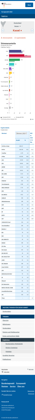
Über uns (20, 386)
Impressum (31, 394)
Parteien (4, 386)
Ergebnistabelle (21, 38)
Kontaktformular (7, 395)
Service (12, 386)
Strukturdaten (7, 328)
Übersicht (5, 320)
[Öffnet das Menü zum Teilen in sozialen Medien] (5, 372)
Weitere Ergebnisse (11, 348)
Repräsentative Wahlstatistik (14, 344)
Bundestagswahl (7, 383)
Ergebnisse (4, 16)
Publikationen (7, 359)
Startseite (8, 5)
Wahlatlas (8, 351)
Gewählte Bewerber (8, 355)
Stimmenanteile (7, 38)
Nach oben (31, 369)
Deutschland (17, 23)
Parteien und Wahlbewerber (11, 332)
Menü (29, 5)
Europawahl (21, 383)
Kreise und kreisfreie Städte (11, 336)
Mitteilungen (6, 324)
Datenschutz (31, 391)
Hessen (16, 26)
